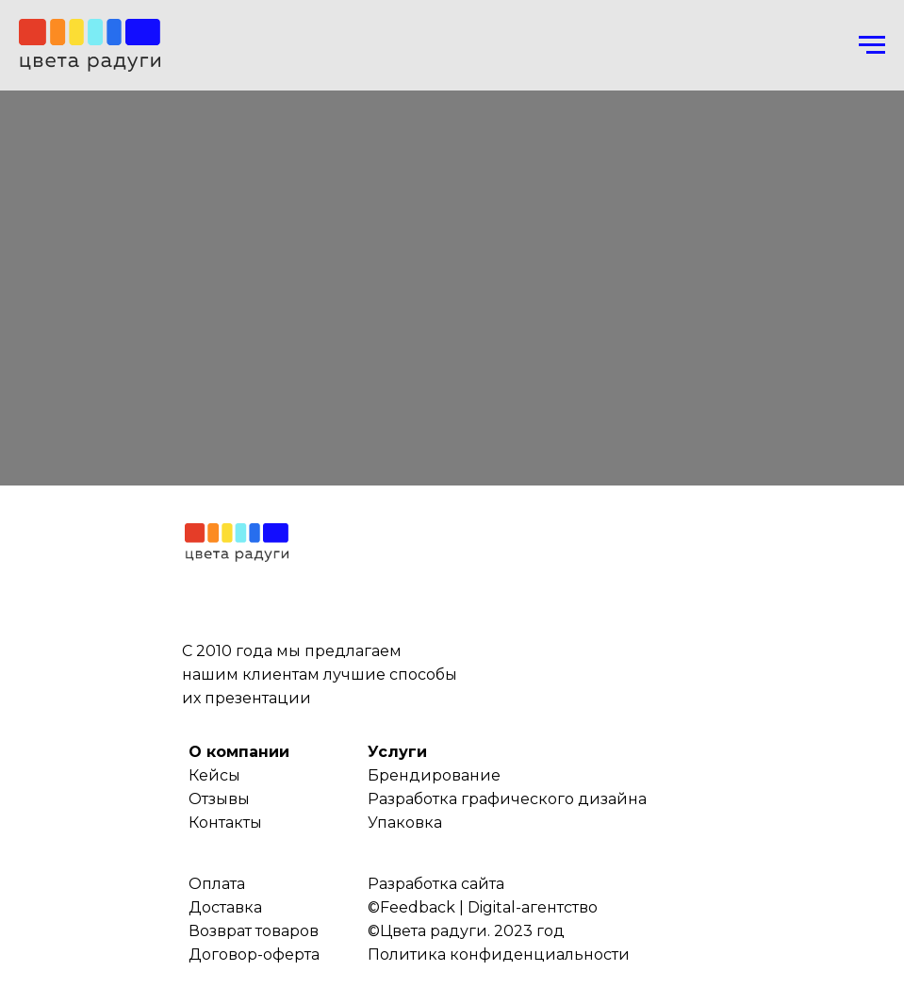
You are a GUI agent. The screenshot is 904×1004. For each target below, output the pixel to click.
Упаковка (405, 822)
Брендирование (434, 775)
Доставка (225, 907)
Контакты (225, 822)
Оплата (217, 884)
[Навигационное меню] (872, 45)
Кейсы (214, 775)
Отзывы (219, 799)
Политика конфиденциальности (499, 954)
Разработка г (418, 799)
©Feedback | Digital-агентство (483, 907)
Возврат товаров (254, 931)
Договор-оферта (254, 954)
